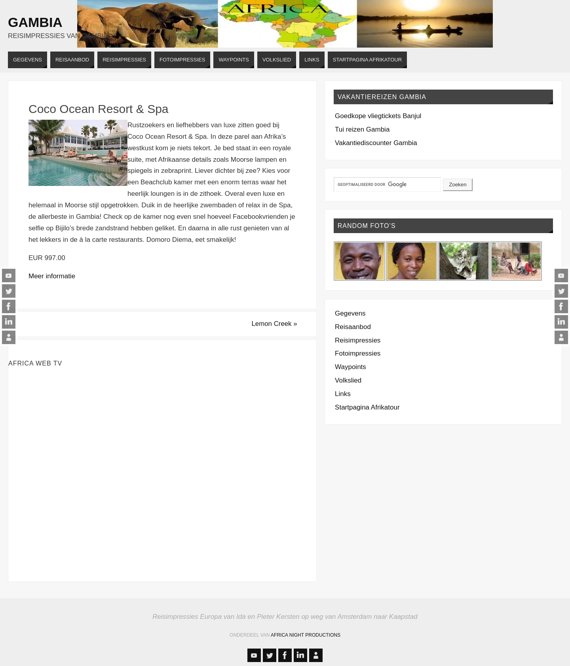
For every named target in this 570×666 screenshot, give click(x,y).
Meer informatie (51, 276)
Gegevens (350, 313)
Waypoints (350, 367)
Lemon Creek (273, 323)
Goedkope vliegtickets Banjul (378, 116)
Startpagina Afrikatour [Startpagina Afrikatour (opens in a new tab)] (367, 407)
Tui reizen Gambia (362, 129)
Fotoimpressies (357, 353)
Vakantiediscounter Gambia (376, 143)
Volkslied (348, 380)
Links (343, 394)
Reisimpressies (357, 340)
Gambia (35, 22)
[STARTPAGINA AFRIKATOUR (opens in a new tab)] (367, 60)
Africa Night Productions (305, 635)
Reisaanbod (353, 327)
